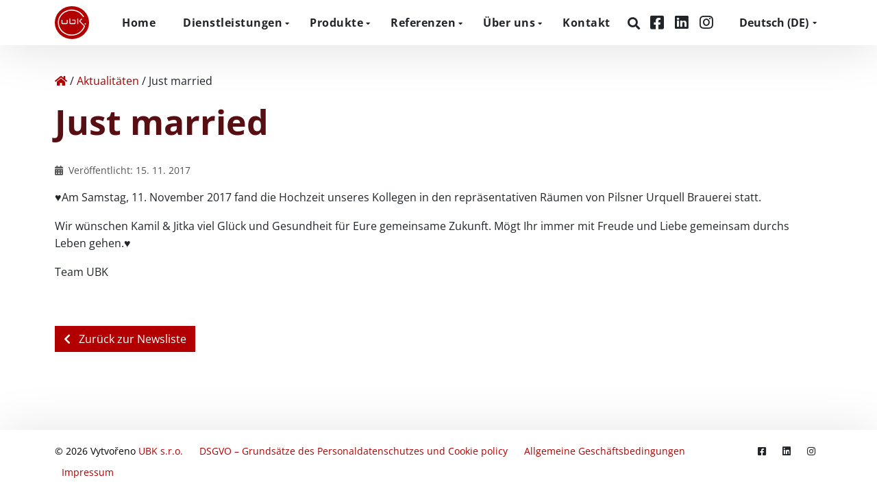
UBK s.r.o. (160, 450)
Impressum (88, 472)
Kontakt (586, 22)
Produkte (336, 22)
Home (139, 22)
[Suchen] (635, 23)
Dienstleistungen (232, 22)
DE (773, 22)
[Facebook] (659, 22)
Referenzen (423, 22)
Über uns (509, 22)
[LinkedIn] (684, 22)
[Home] (61, 80)
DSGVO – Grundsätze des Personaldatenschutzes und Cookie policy (353, 450)
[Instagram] (706, 22)
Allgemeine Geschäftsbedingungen (604, 450)
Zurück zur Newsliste (125, 338)
